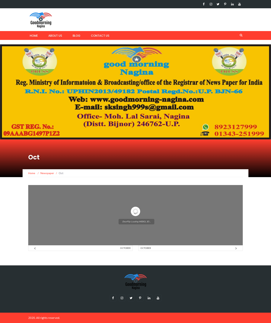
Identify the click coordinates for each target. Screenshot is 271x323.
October (125, 248)
